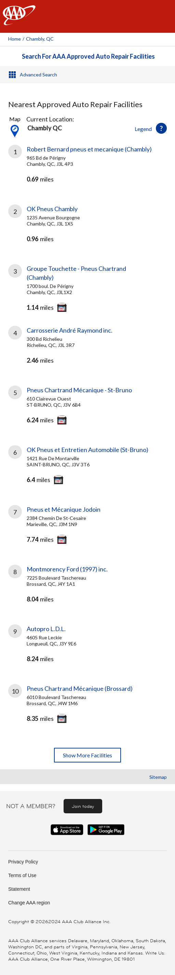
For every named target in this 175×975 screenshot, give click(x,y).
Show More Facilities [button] (87, 755)
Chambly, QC (40, 39)
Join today (83, 806)
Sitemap (158, 777)
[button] (161, 128)
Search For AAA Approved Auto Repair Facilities (88, 56)
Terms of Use (22, 875)
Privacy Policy (23, 861)
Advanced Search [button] (38, 74)
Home (14, 39)
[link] (87, 170)
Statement (19, 889)
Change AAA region (29, 902)
